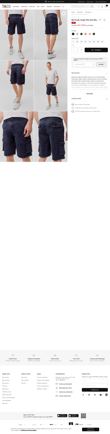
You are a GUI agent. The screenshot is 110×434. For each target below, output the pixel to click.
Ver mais (89, 93)
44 (89, 41)
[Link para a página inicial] (73, 12)
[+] (81, 50)
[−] (74, 50)
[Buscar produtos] (92, 6)
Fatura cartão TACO (65, 396)
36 (73, 41)
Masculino (80, 12)
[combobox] (82, 6)
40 (81, 41)
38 (77, 41)
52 (73, 45)
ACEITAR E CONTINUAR (90, 429)
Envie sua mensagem (65, 384)
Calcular (101, 64)
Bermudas (88, 12)
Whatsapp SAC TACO (65, 388)
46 (94, 41)
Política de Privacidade (28, 430)
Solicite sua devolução (65, 392)
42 (85, 41)
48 (98, 41)
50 (102, 41)
